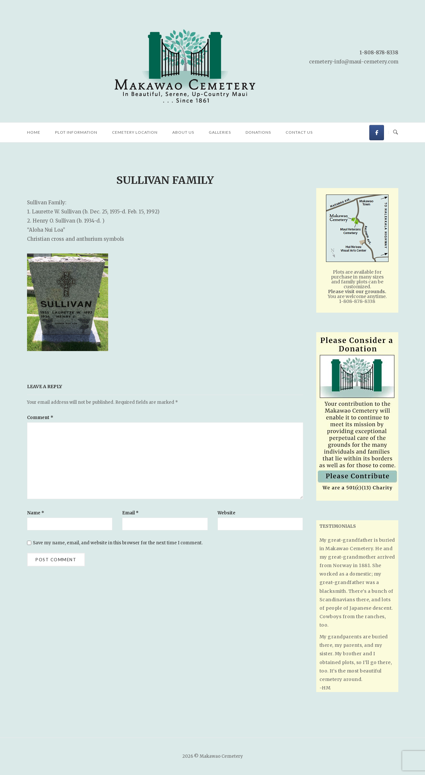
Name (35, 513)
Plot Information (76, 132)
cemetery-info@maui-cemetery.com (353, 62)
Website (226, 513)
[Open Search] (395, 132)
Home (33, 132)
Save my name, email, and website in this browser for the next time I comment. (118, 543)
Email (130, 513)
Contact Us (299, 132)
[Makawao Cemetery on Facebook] (376, 132)
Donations (258, 132)
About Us (183, 132)
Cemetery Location (135, 132)
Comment (40, 417)
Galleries (220, 132)
